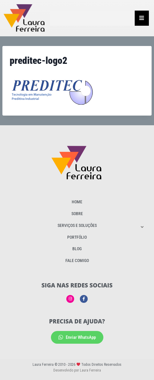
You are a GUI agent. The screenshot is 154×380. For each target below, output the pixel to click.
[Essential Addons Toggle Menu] (142, 18)
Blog (77, 248)
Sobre (77, 213)
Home (77, 201)
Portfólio (77, 237)
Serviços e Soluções (77, 225)
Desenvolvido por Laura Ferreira (77, 370)
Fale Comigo (77, 260)
